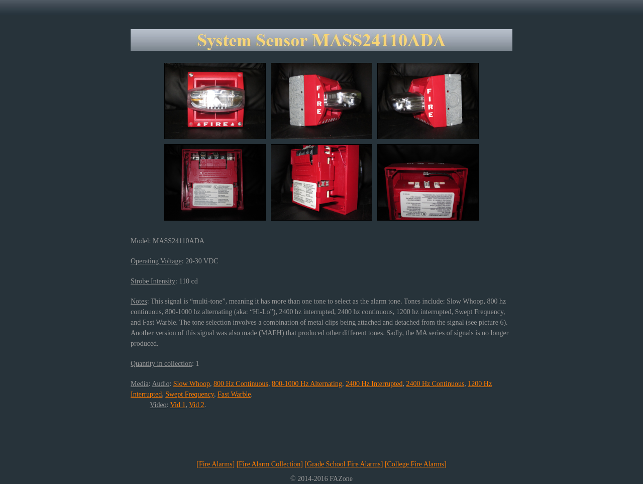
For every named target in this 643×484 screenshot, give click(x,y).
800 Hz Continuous (240, 384)
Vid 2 (196, 405)
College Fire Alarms (415, 464)
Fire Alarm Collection (269, 464)
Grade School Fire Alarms (344, 464)
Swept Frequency (189, 394)
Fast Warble (234, 394)
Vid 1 (178, 405)
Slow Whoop (191, 384)
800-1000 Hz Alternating (307, 384)
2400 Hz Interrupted (374, 384)
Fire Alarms (216, 464)
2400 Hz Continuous (435, 384)
